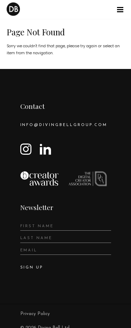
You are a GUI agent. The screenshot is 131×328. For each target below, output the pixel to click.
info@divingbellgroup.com (64, 125)
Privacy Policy (35, 314)
